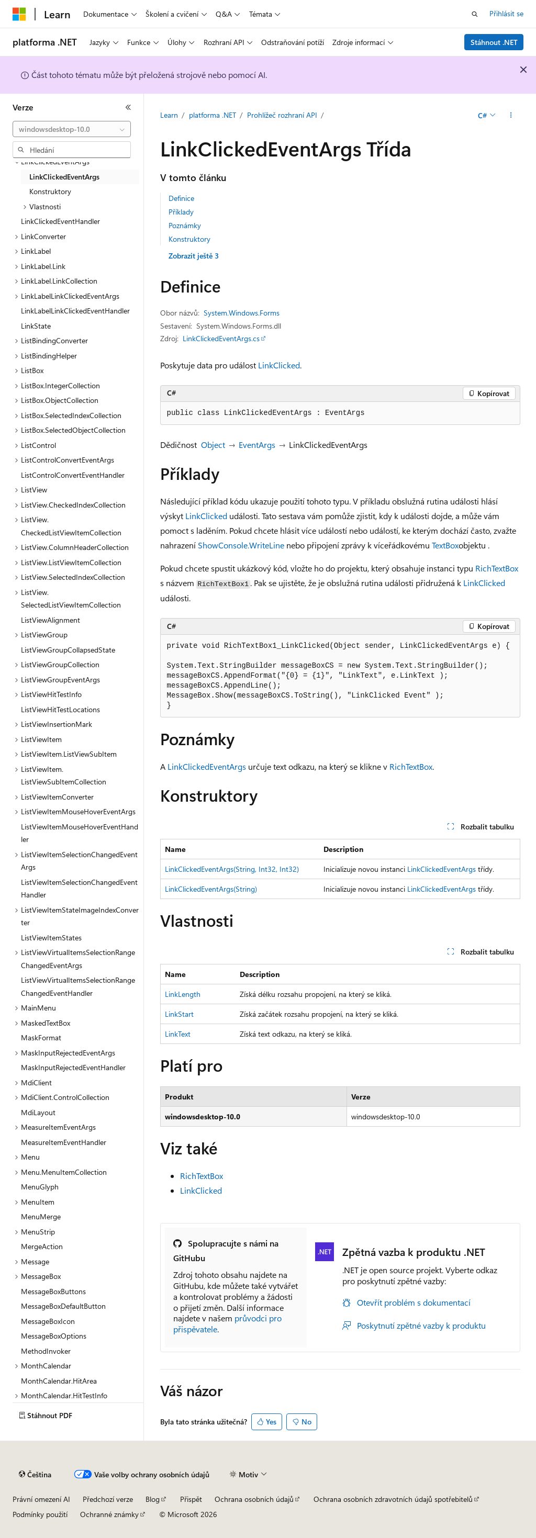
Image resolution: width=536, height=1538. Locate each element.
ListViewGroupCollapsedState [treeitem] (68, 650)
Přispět (191, 1499)
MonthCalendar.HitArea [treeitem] (59, 1381)
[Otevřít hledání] (474, 14)
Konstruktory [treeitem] (50, 191)
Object (213, 444)
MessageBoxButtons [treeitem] (53, 1291)
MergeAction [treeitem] (42, 1246)
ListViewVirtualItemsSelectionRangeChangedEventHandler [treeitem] (78, 986)
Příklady (181, 212)
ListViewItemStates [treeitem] (51, 937)
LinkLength (182, 994)
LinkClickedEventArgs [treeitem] (64, 177)
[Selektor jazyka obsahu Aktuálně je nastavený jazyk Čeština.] (35, 1474)
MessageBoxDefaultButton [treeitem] (63, 1306)
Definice (181, 198)
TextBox (445, 545)
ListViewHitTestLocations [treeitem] (60, 709)
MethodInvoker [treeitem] (46, 1351)
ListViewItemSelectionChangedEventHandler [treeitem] (79, 888)
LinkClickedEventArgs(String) (211, 889)
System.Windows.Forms (242, 313)
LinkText (178, 1034)
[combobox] (72, 129)
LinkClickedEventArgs (207, 766)
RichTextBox (496, 568)
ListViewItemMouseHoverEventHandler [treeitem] (79, 833)
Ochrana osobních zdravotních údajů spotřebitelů (393, 1499)
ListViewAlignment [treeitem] (50, 620)
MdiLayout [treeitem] (38, 1112)
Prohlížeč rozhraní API (282, 115)
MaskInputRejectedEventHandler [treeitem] (73, 1067)
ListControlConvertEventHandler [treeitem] (73, 475)
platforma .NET (212, 115)
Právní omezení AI (41, 1499)
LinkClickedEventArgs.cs (221, 338)
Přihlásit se (506, 13)
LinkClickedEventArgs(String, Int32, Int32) (232, 869)
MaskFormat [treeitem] (41, 1037)
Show (208, 545)
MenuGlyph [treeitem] (40, 1187)
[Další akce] (510, 115)
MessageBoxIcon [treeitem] (48, 1321)
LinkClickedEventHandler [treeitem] (60, 221)
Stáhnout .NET (494, 42)
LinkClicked (279, 365)
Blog (153, 1499)
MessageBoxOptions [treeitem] (53, 1336)
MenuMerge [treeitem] (41, 1216)
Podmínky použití (40, 1514)
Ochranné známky (109, 1514)
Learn (169, 115)
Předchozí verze (108, 1499)
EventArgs (257, 444)
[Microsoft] (19, 14)
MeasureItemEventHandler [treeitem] (63, 1142)
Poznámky (185, 225)
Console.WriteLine (251, 545)
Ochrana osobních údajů (254, 1499)
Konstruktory (189, 239)
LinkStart (179, 1014)
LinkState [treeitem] (36, 326)
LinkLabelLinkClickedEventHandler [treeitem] (75, 311)
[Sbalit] (128, 107)
